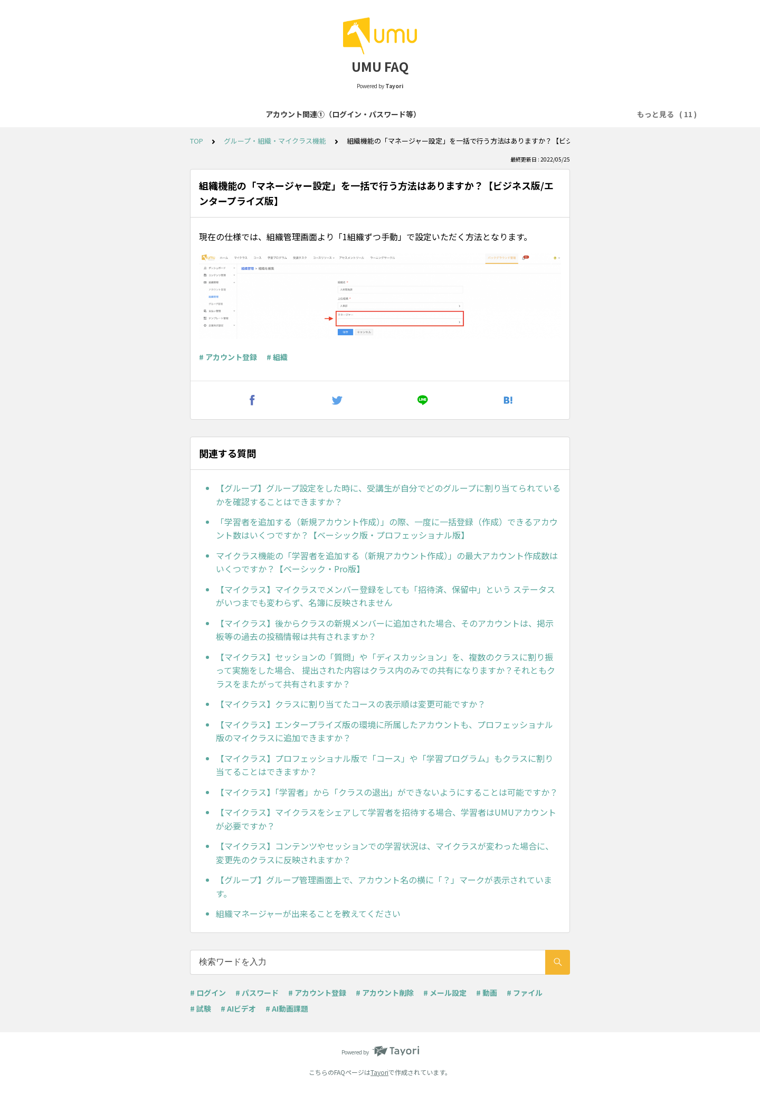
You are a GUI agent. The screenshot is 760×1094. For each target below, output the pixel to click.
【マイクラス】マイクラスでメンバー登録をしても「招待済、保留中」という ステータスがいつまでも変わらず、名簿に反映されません (385, 596)
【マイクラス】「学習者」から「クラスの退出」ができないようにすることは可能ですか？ (387, 792)
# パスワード (257, 992)
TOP (196, 141)
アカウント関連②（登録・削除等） (330, 114)
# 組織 (277, 357)
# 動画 (486, 992)
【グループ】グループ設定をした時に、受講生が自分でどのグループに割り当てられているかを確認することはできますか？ (388, 495)
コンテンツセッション (551, 114)
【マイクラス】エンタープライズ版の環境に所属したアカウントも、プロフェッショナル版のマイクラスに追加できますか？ (384, 731)
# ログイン (208, 992)
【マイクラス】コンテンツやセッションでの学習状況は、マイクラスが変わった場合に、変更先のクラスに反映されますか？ (385, 853)
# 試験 (200, 1008)
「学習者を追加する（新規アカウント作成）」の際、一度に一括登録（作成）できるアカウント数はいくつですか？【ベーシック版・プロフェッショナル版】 (387, 528)
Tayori (379, 1072)
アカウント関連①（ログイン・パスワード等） (178, 114)
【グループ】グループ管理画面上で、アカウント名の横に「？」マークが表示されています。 (384, 886)
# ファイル (525, 992)
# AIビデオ (238, 1008)
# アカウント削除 (385, 992)
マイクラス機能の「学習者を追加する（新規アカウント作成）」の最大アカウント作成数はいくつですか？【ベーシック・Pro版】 (387, 562)
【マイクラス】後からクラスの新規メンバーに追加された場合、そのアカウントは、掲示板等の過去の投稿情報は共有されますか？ (385, 630)
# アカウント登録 (228, 357)
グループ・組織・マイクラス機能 (275, 141)
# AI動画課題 (286, 1008)
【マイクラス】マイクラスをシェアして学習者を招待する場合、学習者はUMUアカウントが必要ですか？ (386, 819)
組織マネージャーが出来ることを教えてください (308, 913)
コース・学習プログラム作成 (452, 114)
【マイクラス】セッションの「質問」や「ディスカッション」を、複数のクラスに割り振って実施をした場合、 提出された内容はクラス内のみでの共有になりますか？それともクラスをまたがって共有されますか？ (385, 670)
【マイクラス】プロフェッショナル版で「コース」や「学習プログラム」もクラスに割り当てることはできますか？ (384, 765)
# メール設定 (445, 992)
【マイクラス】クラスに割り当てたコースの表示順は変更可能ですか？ (351, 703)
